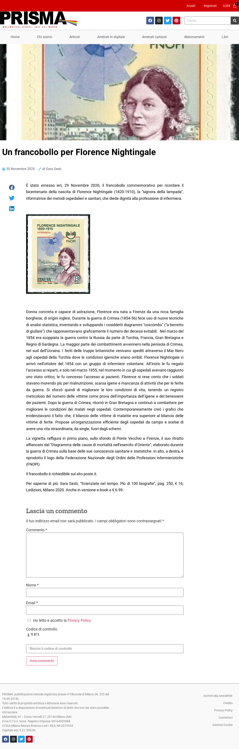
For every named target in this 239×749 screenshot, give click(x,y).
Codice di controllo (41, 629)
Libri (225, 37)
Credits (228, 703)
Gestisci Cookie (223, 725)
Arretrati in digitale (111, 37)
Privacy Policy (79, 620)
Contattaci (225, 717)
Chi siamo (44, 37)
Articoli (74, 37)
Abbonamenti (194, 37)
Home (15, 37)
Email (32, 603)
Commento (36, 530)
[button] (12, 187)
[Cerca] (235, 20)
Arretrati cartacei (154, 37)
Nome (32, 585)
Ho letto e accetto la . (62, 621)
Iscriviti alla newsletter (218, 695)
